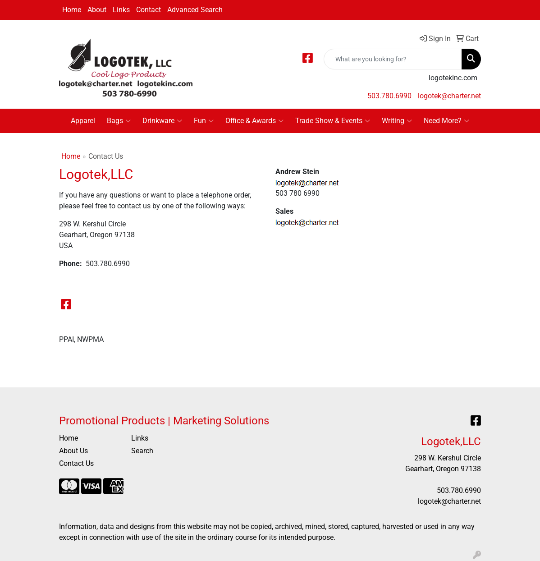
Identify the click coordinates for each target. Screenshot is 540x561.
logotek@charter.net (449, 96)
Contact (148, 9)
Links (121, 9)
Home (71, 9)
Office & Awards (254, 120)
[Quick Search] (393, 59)
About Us (73, 450)
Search (142, 450)
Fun (204, 120)
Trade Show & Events (332, 120)
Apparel (83, 120)
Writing (397, 120)
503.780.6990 (389, 96)
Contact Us (76, 463)
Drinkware (162, 120)
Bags (119, 120)
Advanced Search (195, 9)
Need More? (446, 120)
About (96, 9)
